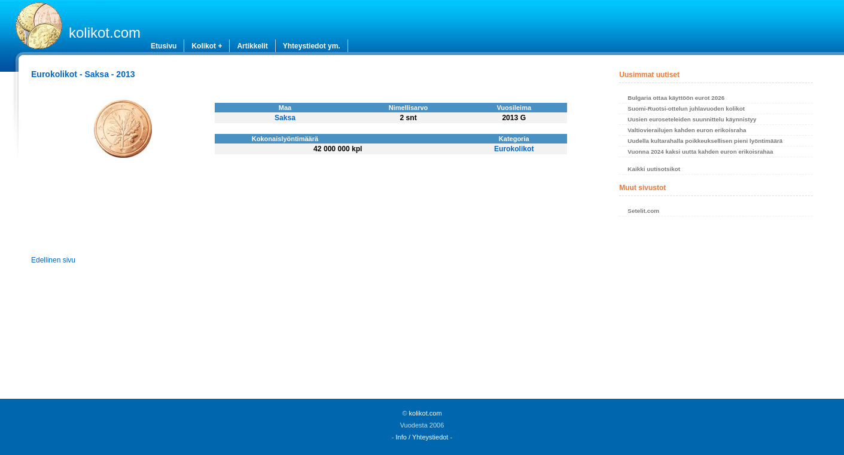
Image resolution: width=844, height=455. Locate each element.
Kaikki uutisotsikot (653, 169)
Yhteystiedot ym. (311, 46)
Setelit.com (643, 210)
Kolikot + (206, 46)
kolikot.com (105, 33)
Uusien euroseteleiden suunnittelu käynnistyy (691, 119)
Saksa (285, 118)
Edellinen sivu (53, 260)
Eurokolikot (514, 149)
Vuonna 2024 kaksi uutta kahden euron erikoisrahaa (700, 151)
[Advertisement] (715, 311)
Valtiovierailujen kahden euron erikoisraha (686, 130)
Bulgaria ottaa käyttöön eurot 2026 (675, 97)
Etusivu (163, 46)
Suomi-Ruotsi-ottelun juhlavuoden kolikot (686, 108)
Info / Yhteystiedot (422, 437)
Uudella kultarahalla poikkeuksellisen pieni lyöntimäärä (704, 141)
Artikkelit (252, 46)
